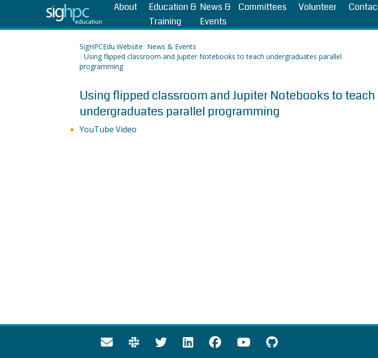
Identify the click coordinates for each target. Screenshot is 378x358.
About (125, 6)
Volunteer (318, 6)
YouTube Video (108, 129)
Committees (262, 6)
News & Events (171, 46)
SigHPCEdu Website (111, 46)
